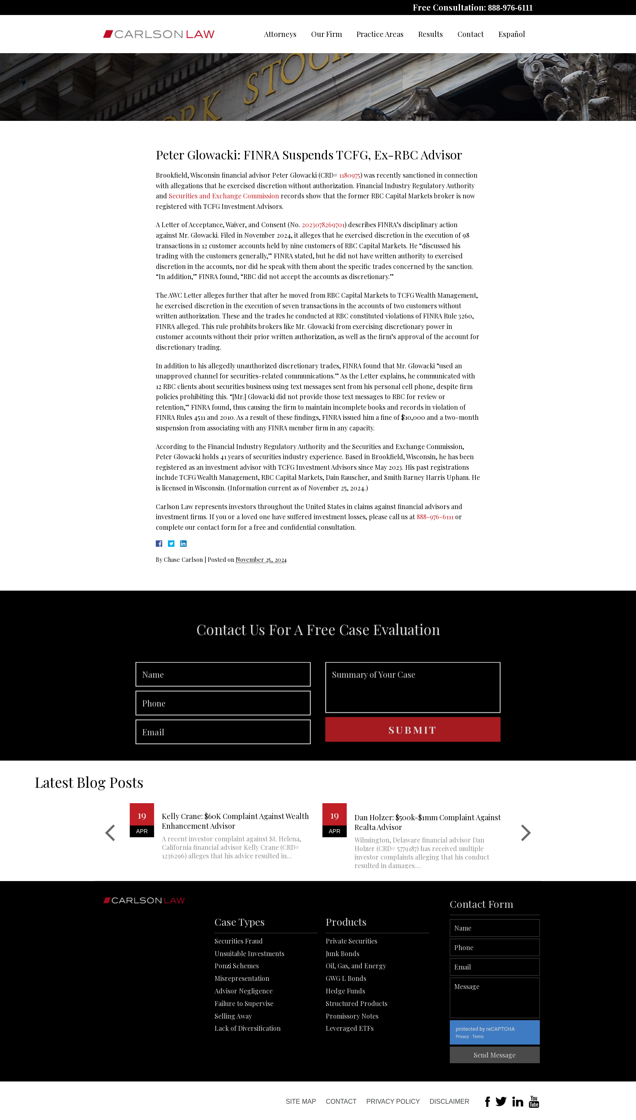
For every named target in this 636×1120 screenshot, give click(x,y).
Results (430, 34)
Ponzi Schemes (237, 1034)
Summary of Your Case (413, 733)
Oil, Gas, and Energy (356, 1034)
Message (542, 998)
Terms (525, 1036)
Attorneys (280, 34)
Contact (471, 34)
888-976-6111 (510, 7)
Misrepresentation (242, 1047)
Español (511, 34)
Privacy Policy (393, 1101)
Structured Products (356, 1072)
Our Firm (326, 34)
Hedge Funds (345, 1059)
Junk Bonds (342, 1022)
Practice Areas (380, 34)
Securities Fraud (239, 1009)
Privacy (509, 1036)
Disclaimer (449, 1101)
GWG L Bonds (346, 1047)
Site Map (301, 1101)
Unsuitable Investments (249, 1022)
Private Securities (351, 1009)
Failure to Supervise (244, 1072)
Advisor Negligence (244, 1059)
